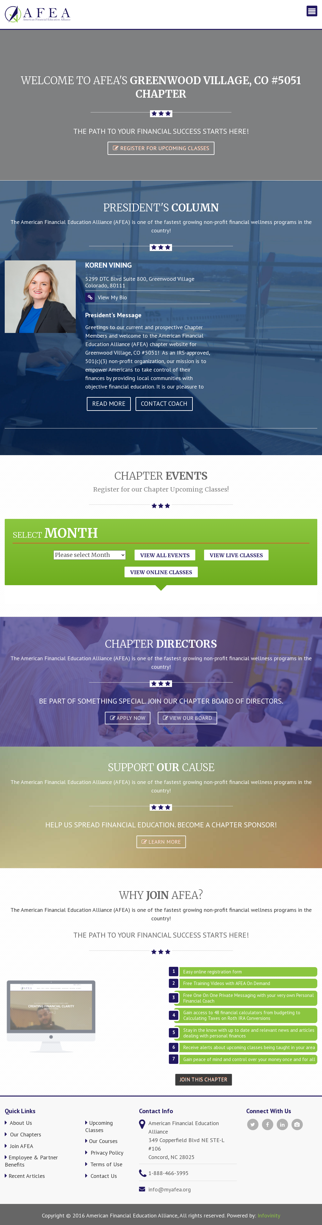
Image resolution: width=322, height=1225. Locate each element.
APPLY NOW (127, 718)
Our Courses (101, 1141)
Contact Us (101, 1175)
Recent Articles (25, 1175)
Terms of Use (103, 1164)
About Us (18, 1122)
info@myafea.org (169, 1189)
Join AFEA (19, 1146)
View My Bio (112, 297)
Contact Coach (164, 404)
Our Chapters (23, 1134)
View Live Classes (236, 555)
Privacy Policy (104, 1152)
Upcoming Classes (99, 1126)
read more (108, 404)
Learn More (161, 842)
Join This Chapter (203, 1079)
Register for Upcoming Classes (161, 148)
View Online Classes (161, 572)
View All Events (165, 555)
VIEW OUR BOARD (187, 718)
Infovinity (269, 1215)
